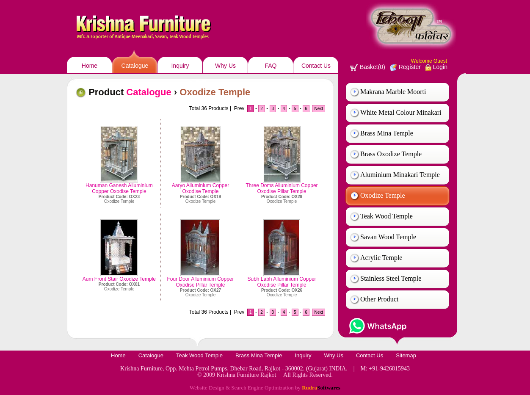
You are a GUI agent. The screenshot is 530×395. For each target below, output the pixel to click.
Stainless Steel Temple (390, 278)
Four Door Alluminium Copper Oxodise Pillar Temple (200, 282)
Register (405, 67)
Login (436, 67)
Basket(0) (367, 67)
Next (318, 108)
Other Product (379, 299)
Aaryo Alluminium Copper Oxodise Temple (200, 188)
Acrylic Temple (381, 257)
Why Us (225, 65)
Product (129, 92)
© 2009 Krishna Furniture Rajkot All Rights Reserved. (265, 375)
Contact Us (316, 65)
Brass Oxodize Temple (391, 153)
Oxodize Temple (382, 195)
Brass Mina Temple (386, 133)
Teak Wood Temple (386, 216)
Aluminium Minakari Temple (400, 174)
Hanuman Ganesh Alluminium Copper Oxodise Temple (119, 188)
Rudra (321, 387)
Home (89, 65)
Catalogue (135, 65)
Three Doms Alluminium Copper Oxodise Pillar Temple (282, 188)
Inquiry (180, 65)
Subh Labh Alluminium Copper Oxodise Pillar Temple (281, 282)
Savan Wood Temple (388, 236)
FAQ (270, 65)
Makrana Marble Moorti (393, 91)
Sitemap (406, 355)
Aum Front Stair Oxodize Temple (119, 279)
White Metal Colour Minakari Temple (401, 116)
